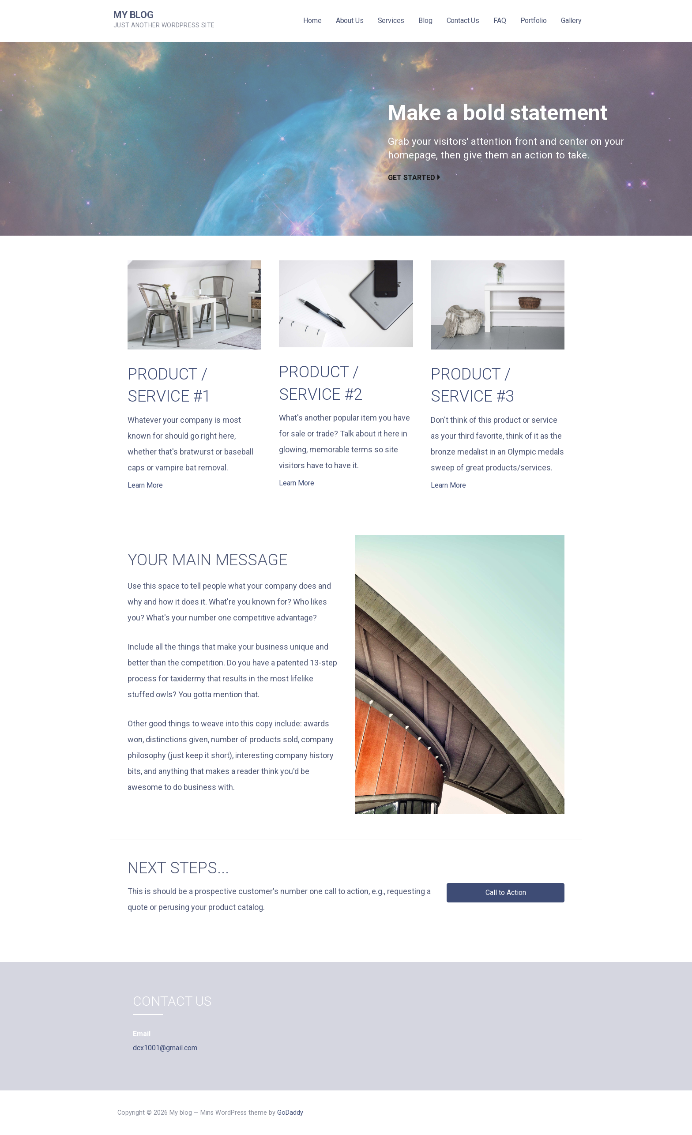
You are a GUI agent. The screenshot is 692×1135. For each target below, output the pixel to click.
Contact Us (463, 20)
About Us (350, 20)
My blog (133, 14)
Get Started (411, 177)
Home (312, 20)
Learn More (145, 485)
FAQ (499, 20)
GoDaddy (290, 1112)
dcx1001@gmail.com (165, 1048)
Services (391, 20)
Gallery (571, 20)
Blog (425, 20)
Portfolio (533, 20)
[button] (505, 892)
